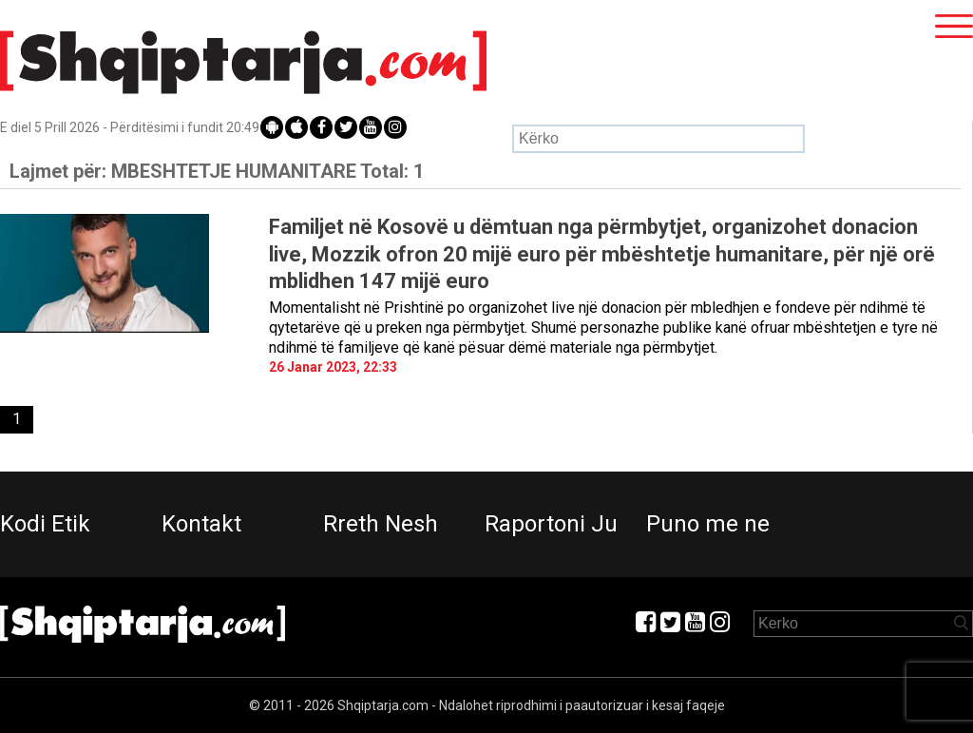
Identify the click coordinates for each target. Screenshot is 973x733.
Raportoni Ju (551, 524)
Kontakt (201, 524)
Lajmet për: (217, 171)
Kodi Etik (45, 524)
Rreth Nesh (380, 524)
